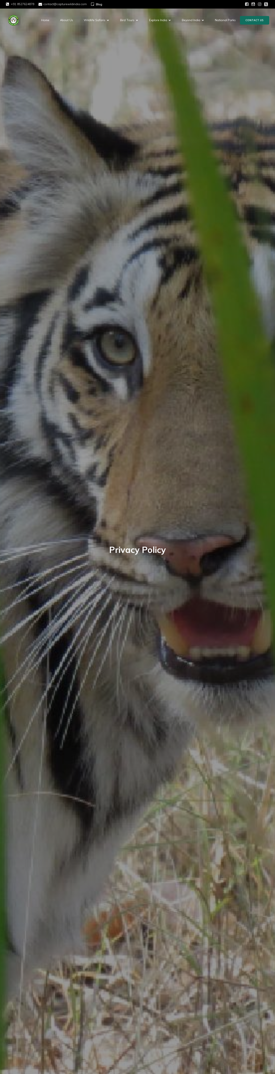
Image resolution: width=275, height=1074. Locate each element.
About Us (66, 20)
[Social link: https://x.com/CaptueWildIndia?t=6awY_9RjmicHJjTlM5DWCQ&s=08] (266, 4)
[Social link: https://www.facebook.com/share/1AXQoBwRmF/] (247, 4)
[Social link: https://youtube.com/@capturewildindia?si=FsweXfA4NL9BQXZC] (253, 4)
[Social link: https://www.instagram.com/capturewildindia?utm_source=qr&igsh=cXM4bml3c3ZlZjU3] (259, 4)
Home (45, 20)
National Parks (225, 20)
